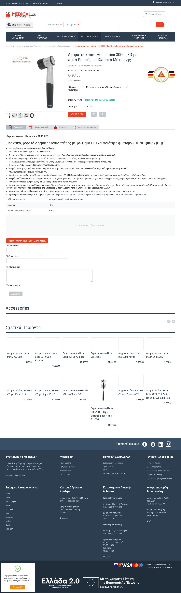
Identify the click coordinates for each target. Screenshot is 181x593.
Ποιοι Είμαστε (65, 463)
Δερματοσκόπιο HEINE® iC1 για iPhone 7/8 (19, 392)
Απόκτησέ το (77, 114)
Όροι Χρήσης (108, 466)
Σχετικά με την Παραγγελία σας (159, 479)
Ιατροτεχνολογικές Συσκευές (29, 46)
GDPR (105, 470)
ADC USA (9, 529)
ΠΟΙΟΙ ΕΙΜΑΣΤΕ (12, 3)
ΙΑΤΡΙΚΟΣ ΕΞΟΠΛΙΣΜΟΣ (42, 36)
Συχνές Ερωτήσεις (154, 475)
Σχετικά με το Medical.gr (113, 463)
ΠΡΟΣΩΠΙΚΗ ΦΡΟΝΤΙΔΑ (163, 36)
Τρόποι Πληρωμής (153, 463)
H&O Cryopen (11, 501)
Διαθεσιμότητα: (75, 100)
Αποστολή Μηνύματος (87, 127)
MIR (7, 513)
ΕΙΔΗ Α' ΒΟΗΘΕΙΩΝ (112, 37)
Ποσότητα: (72, 106)
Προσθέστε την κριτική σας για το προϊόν (85, 65)
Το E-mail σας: (12, 256)
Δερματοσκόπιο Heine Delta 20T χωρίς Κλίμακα (46, 357)
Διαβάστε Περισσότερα (15, 475)
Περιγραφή (18, 127)
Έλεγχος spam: (13, 285)
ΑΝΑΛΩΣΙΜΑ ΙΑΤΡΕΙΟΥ (66, 37)
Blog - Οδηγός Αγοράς (21, 25)
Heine (8, 494)
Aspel (8, 505)
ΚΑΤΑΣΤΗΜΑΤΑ (25, 3)
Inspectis (9, 517)
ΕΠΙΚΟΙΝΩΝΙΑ (56, 3)
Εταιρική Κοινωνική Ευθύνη (114, 473)
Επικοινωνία (65, 475)
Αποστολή (15, 294)
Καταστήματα (65, 471)
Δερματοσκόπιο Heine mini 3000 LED (18, 355)
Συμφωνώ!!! (17, 587)
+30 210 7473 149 (115, 507)
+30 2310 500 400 (158, 504)
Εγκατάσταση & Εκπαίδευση (157, 471)
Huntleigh (9, 509)
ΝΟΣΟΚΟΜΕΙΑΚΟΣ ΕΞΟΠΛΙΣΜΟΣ (139, 36)
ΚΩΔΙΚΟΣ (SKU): (75, 70)
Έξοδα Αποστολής (153, 467)
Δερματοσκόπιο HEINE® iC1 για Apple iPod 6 (47, 392)
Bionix (8, 525)
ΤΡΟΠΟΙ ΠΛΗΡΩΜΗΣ (41, 3)
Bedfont (9, 521)
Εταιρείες (72, 25)
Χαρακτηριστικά (41, 127)
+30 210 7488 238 (115, 534)
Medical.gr (10, 46)
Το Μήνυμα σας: (13, 267)
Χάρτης (64, 518)
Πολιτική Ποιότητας (68, 467)
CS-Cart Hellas (152, 570)
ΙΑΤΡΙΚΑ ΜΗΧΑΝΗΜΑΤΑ (18, 36)
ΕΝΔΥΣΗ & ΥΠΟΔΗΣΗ (89, 37)
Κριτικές (63, 127)
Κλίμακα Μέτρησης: (73, 88)
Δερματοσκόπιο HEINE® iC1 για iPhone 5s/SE (130, 392)
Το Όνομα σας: (12, 245)
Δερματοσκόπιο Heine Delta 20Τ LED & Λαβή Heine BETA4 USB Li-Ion (158, 394)
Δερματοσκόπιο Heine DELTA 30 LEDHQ (157, 355)
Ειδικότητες (53, 25)
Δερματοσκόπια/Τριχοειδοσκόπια (58, 46)
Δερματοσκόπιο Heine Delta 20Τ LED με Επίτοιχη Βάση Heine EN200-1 (102, 414)
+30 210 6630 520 (71, 501)
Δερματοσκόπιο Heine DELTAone (102, 355)
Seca (8, 498)
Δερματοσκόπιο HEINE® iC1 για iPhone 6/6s (75, 392)
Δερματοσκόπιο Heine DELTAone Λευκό (129, 355)
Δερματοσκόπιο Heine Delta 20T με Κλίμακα (74, 355)
